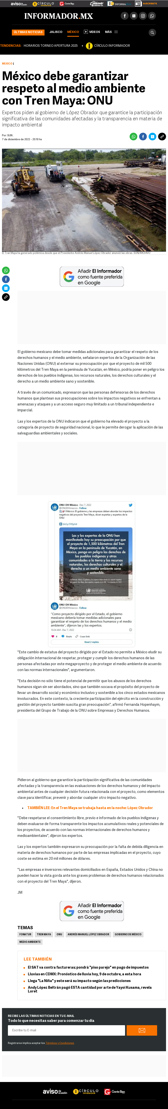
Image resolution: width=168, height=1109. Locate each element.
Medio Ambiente (30, 942)
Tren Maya (44, 935)
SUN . (10, 135)
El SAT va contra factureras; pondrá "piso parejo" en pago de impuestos (88, 968)
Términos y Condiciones (60, 1043)
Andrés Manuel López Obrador (88, 935)
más (111, 32)
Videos (92, 32)
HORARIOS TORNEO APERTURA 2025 (51, 46)
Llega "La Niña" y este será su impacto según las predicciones (79, 981)
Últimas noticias (28, 32)
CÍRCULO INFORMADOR (112, 46)
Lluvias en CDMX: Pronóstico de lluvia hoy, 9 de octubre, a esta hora (84, 974)
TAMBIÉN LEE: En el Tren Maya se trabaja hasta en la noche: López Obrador (90, 808)
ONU (59, 935)
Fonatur (25, 935)
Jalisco (55, 32)
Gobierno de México (128, 935)
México (73, 32)
